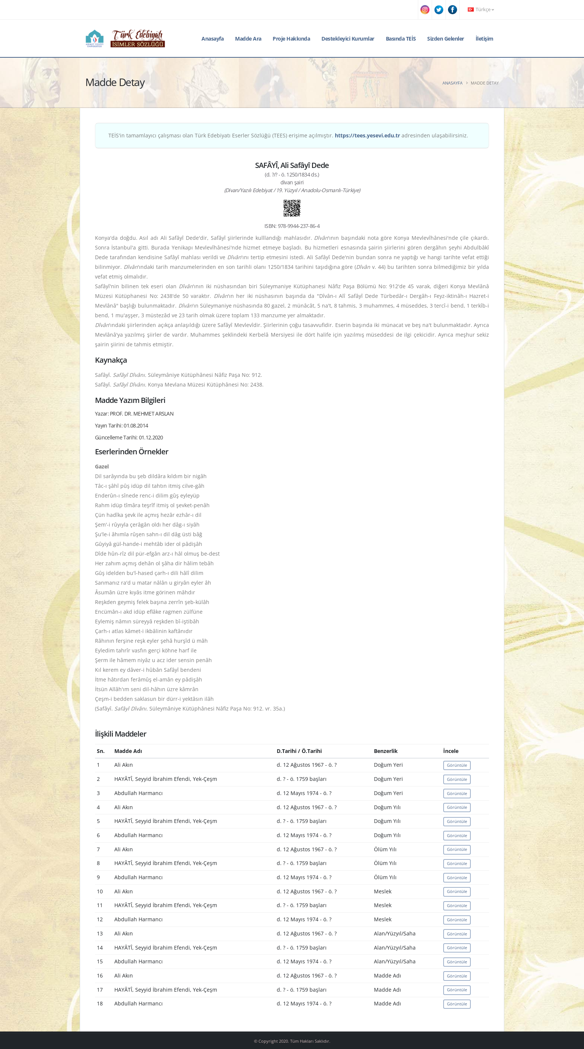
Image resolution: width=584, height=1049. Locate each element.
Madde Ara (248, 38)
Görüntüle (457, 765)
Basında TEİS (401, 38)
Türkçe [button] (481, 9)
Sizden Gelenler (445, 38)
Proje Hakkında (291, 38)
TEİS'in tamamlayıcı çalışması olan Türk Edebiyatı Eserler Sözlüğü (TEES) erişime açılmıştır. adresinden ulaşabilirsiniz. (288, 135)
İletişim (484, 38)
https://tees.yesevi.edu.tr (367, 135)
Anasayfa (212, 38)
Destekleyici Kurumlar (347, 38)
